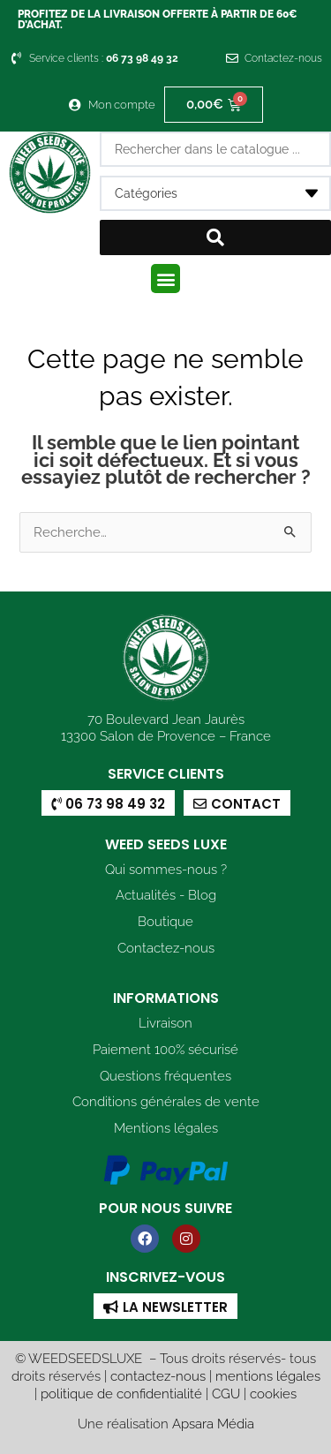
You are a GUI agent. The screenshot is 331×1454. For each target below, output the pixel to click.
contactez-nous (158, 1375)
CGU (226, 1393)
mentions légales (267, 1375)
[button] (165, 278)
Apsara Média (213, 1423)
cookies (273, 1393)
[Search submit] (216, 237)
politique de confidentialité (121, 1393)
